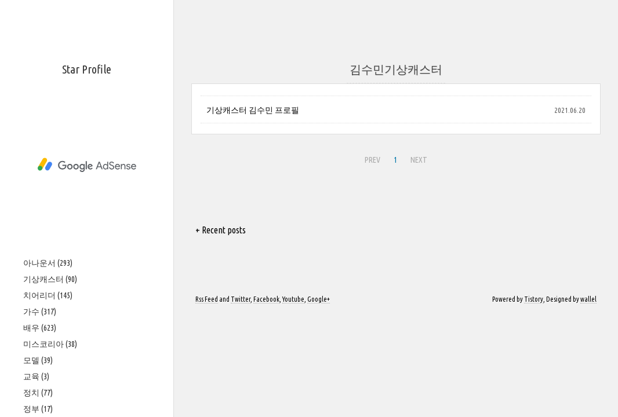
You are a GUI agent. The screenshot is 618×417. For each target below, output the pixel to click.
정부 (38, 409)
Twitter (240, 299)
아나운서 (47, 263)
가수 (39, 311)
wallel (588, 299)
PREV (372, 159)
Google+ (318, 299)
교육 (36, 376)
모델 (38, 360)
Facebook (266, 299)
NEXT (418, 159)
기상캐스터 (50, 279)
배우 (39, 327)
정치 (38, 392)
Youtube (293, 299)
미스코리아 (50, 344)
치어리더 (47, 295)
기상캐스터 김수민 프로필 (252, 110)
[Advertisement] (86, 165)
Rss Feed (206, 299)
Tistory (533, 299)
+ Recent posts (220, 230)
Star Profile (86, 69)
